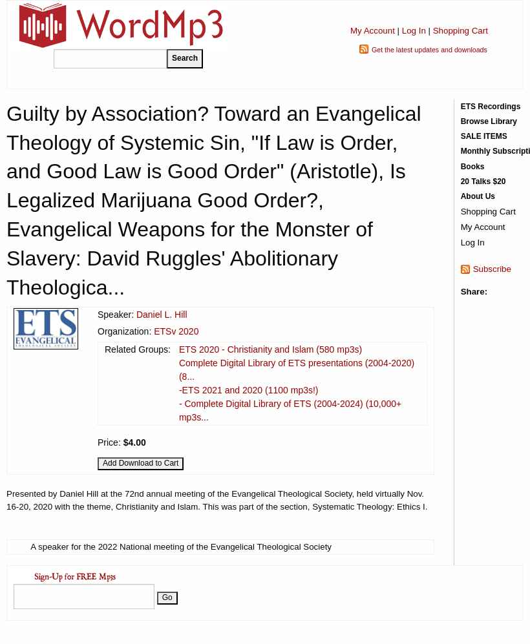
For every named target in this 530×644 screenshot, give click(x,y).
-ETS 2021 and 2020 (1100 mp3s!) (249, 390)
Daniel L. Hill (161, 314)
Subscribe (492, 269)
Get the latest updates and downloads (429, 50)
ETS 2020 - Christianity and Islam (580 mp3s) (270, 349)
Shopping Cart (460, 31)
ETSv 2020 (176, 331)
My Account (372, 31)
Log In (414, 31)
